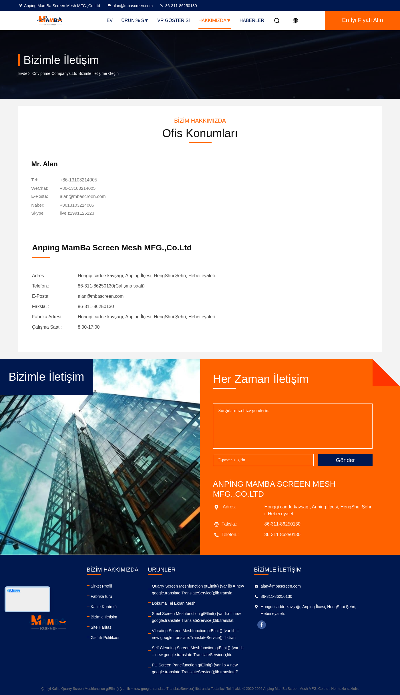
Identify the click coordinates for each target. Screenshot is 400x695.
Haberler (252, 20)
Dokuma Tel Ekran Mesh (194, 602)
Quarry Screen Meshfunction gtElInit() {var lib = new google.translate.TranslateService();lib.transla (219, 588)
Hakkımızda (214, 20)
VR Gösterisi (173, 20)
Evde (22, 74)
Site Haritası (112, 626)
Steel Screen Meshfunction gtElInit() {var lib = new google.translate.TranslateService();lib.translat (217, 615)
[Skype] (81, 213)
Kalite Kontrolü (114, 605)
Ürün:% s (135, 20)
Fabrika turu (111, 595)
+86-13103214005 (81, 181)
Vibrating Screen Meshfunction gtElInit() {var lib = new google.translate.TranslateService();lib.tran (216, 632)
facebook (293, 623)
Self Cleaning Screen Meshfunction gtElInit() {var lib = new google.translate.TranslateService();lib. (218, 650)
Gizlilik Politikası (115, 636)
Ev (110, 20)
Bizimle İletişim (114, 615)
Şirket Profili (111, 584)
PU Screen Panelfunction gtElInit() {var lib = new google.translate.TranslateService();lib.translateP (216, 667)
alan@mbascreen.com (130, 5)
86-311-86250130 (178, 5)
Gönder (345, 459)
